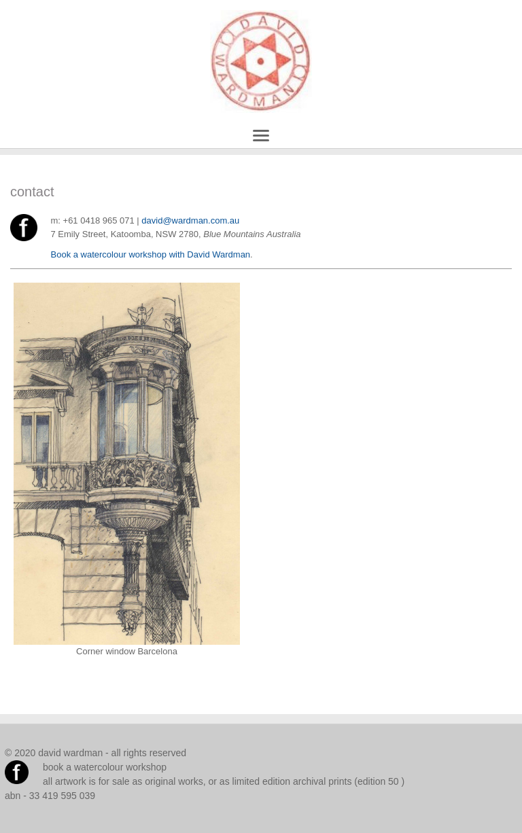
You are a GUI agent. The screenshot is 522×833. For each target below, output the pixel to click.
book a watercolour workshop (105, 767)
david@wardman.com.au (190, 220)
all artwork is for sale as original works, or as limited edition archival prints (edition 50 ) (223, 781)
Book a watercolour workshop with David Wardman (151, 254)
